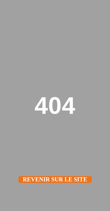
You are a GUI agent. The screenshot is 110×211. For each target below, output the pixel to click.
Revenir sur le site (55, 179)
